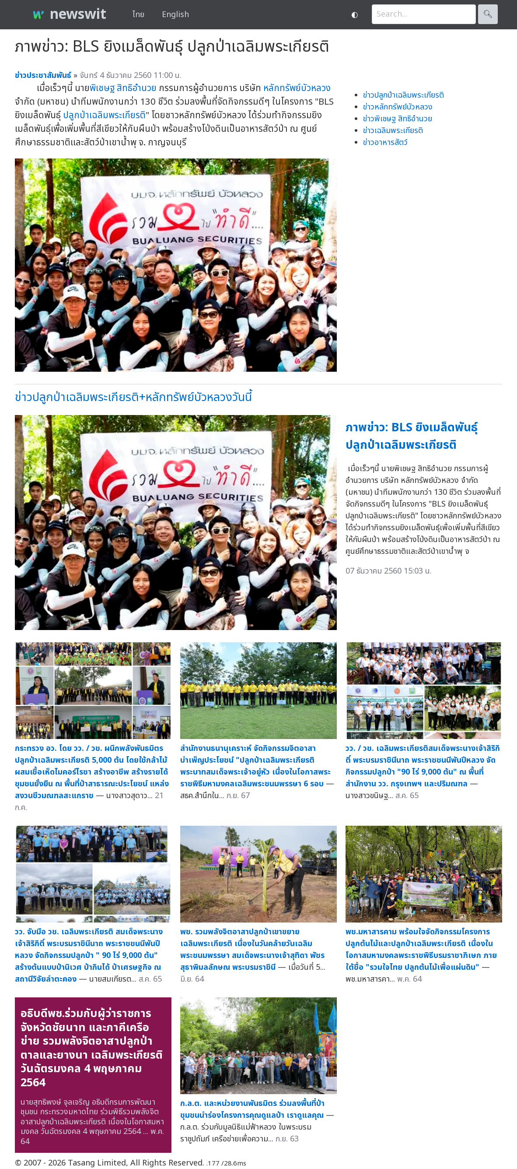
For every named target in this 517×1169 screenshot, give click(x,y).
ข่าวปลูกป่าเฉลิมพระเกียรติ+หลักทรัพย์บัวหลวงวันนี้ (133, 397)
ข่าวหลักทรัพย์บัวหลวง (398, 107)
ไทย (138, 15)
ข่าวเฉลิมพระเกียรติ (393, 131)
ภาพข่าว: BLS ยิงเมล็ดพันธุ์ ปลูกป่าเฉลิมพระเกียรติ (412, 436)
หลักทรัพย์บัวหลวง (297, 88)
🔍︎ (488, 14)
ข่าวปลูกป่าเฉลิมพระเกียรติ (403, 95)
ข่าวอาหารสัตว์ (385, 142)
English (175, 15)
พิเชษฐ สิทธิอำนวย (123, 88)
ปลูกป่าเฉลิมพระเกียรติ (104, 115)
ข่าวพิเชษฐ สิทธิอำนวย (397, 119)
